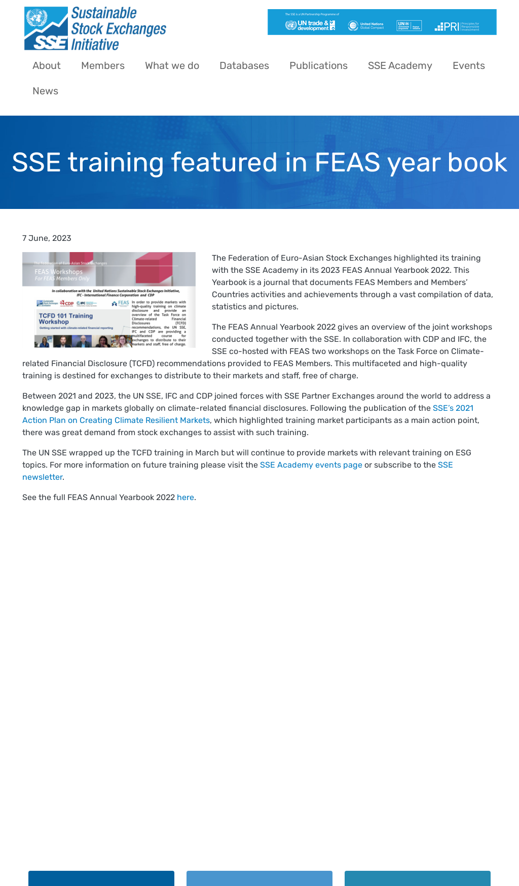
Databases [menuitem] (244, 65)
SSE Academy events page (311, 465)
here (185, 497)
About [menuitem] (46, 65)
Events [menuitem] (469, 65)
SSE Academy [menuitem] (400, 65)
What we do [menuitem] (172, 65)
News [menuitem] (45, 91)
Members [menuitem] (103, 65)
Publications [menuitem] (318, 65)
